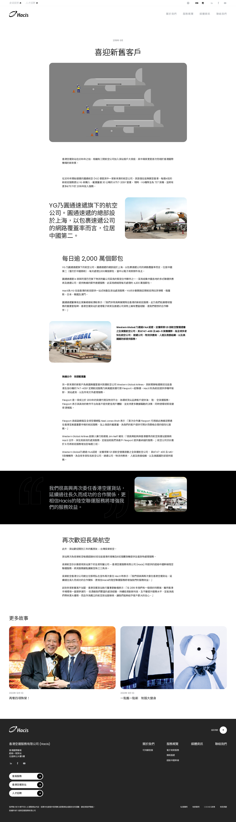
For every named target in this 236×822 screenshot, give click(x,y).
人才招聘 (31, 3)
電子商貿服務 (173, 750)
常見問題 (223, 807)
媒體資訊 (204, 14)
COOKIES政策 (209, 807)
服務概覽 (188, 14)
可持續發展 (148, 750)
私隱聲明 (183, 807)
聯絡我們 (221, 14)
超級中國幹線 (173, 760)
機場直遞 (171, 755)
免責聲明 (195, 807)
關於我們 (171, 14)
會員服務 (15, 3)
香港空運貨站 (27, 785)
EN (196, 3)
